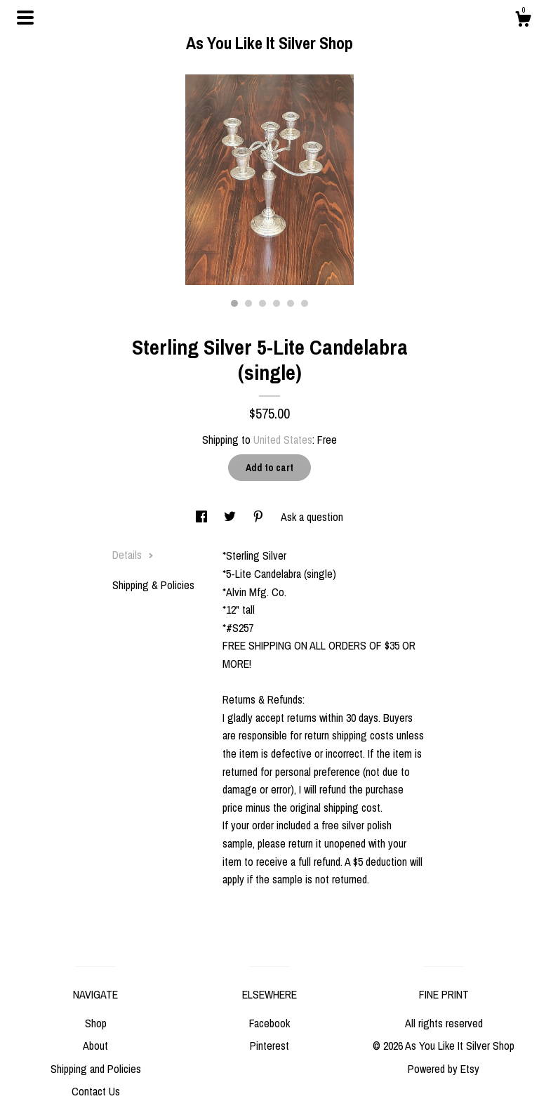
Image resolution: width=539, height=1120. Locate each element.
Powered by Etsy (443, 1068)
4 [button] (276, 303)
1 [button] (234, 303)
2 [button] (248, 303)
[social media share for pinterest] (260, 517)
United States (282, 439)
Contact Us (96, 1091)
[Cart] (523, 21)
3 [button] (262, 303)
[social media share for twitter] (231, 517)
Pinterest (269, 1045)
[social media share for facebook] (203, 517)
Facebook (269, 1023)
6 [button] (304, 303)
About (95, 1045)
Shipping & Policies (153, 585)
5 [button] (290, 303)
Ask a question (312, 517)
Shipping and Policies (96, 1068)
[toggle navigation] (25, 18)
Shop (96, 1023)
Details (133, 554)
